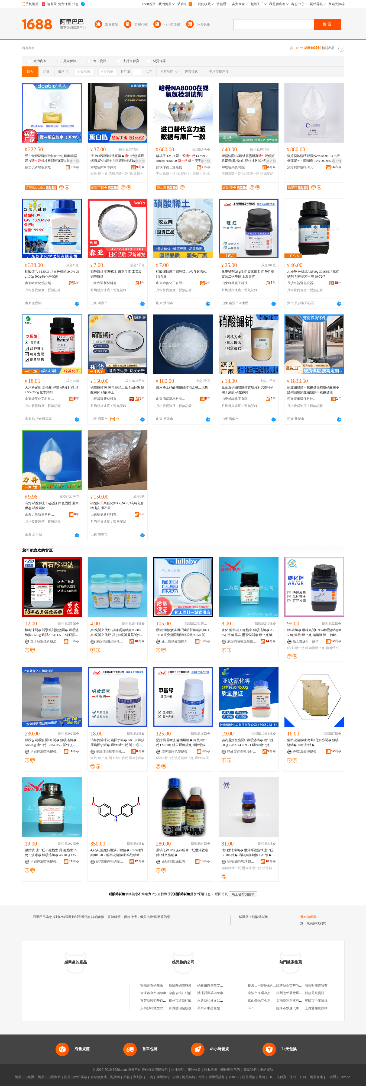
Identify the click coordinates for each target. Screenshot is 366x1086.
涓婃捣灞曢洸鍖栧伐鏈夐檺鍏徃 (242, 641)
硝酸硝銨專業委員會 (211, 985)
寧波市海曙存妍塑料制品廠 (267, 993)
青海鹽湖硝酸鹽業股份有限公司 (191, 1008)
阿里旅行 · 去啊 (168, 1077)
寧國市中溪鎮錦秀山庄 (321, 1001)
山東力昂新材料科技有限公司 (40, 514)
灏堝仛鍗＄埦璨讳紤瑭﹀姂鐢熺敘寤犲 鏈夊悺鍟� (182, 852)
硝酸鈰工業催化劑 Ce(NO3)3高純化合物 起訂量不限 (117, 505)
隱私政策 (210, 1070)
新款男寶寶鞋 (314, 993)
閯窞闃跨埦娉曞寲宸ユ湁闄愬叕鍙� (111, 861)
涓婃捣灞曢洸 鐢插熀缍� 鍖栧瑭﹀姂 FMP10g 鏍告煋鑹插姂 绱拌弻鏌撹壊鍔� (182, 742)
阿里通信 (248, 1077)
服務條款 (194, 1070)
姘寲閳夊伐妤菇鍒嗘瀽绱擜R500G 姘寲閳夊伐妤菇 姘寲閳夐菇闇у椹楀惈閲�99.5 (116, 632)
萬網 (261, 1077)
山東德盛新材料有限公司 (171, 399)
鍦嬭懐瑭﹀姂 (315, 648)
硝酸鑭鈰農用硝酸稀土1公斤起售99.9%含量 (181, 274)
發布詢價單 (308, 917)
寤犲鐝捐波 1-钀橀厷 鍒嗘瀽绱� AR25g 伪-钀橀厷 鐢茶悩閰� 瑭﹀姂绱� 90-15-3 (249, 632)
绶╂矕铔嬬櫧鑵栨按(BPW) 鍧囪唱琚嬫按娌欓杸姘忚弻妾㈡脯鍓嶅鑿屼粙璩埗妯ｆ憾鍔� (51, 158)
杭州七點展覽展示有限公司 (295, 993)
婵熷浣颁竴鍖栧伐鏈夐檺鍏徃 (307, 751)
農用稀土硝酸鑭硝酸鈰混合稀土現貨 (182, 387)
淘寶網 (115, 1077)
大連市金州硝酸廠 (153, 993)
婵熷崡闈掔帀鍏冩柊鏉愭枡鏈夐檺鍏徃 (105, 167)
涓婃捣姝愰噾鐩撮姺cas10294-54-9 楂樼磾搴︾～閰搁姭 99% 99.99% (313, 158)
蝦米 (202, 1077)
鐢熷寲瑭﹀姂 (231, 174)
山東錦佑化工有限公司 (171, 283)
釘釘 (303, 1077)
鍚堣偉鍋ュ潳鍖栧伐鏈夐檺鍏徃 (171, 167)
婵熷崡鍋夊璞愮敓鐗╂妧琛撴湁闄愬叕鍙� (236, 167)
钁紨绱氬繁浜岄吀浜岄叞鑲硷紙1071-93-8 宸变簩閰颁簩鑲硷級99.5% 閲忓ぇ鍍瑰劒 (182, 632)
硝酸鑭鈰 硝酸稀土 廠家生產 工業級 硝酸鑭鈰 (116, 274)
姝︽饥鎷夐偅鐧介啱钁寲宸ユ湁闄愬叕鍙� (176, 641)
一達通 (331, 1077)
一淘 (150, 1077)
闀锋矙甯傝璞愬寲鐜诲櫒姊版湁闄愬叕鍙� (242, 861)
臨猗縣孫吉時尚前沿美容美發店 (299, 985)
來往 (293, 1077)
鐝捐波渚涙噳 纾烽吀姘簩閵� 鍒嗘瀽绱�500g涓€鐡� (313, 742)
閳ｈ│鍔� (136, 758)
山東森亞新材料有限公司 (105, 283)
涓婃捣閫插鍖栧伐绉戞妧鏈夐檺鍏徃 (111, 641)
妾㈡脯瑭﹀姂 (166, 174)
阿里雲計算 (217, 1077)
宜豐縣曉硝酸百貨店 (155, 1001)
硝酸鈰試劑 (260, 917)
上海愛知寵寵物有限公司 (323, 1008)
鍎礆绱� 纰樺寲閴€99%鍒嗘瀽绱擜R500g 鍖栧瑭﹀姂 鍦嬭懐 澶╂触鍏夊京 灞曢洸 (314, 632)
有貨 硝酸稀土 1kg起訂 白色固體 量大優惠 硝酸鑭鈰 (52, 505)
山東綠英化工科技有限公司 (236, 283)
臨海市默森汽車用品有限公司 (297, 1008)
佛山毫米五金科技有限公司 (267, 1001)
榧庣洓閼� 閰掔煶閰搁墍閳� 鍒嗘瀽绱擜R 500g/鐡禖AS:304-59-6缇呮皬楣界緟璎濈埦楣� (52, 632)
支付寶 (281, 1077)
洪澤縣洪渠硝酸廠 (210, 993)
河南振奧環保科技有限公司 (302, 399)
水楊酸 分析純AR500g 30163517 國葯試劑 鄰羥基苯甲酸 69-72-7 (313, 274)
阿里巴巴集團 (24, 1077)
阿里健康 (316, 1077)
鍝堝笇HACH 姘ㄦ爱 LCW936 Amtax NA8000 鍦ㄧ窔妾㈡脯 (182, 158)
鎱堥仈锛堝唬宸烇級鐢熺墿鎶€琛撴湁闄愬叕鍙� (40, 167)
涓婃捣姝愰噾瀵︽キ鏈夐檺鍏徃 (302, 167)
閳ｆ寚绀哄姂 (118, 758)
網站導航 (266, 1070)
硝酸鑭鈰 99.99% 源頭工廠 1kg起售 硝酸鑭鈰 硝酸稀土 (117, 389)
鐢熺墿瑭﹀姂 (118, 174)
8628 (251, 1008)
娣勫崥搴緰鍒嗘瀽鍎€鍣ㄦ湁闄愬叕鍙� (176, 861)
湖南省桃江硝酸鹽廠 (183, 993)
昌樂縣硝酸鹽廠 (180, 985)
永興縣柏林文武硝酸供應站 (216, 1001)
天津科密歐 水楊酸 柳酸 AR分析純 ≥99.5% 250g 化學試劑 (51, 389)
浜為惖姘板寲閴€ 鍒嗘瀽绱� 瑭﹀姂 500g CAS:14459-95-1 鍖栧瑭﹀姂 (248, 742)
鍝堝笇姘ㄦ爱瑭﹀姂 (191, 174)
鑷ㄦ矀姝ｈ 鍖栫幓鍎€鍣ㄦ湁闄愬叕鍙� (307, 641)
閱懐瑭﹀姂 (250, 174)
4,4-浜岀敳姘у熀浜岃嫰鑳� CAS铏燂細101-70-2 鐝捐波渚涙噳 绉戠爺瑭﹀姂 (116, 852)
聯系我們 (250, 1070)
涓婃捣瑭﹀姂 (184, 758)
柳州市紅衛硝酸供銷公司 (187, 1001)
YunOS (233, 1077)
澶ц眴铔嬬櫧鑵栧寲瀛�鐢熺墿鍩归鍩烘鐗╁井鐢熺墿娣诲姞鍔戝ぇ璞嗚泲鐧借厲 (117, 158)
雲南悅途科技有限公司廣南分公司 (300, 1001)
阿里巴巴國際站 (49, 1077)
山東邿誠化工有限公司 (236, 399)
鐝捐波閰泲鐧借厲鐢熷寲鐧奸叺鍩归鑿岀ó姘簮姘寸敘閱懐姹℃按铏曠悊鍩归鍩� (248, 158)
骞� (75, 167)
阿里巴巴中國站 (75, 1077)
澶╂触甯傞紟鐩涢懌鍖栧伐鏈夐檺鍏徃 (45, 641)
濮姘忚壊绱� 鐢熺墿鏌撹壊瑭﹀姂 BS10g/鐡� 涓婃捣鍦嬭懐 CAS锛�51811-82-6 (248, 852)
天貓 (126, 1077)
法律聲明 (177, 1070)
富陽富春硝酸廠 (151, 985)
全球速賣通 (98, 1077)
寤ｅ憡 (74, 161)
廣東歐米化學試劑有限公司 (40, 283)
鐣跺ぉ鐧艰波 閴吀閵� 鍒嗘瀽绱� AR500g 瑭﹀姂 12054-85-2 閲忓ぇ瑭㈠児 (50, 742)
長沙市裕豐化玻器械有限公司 (302, 283)
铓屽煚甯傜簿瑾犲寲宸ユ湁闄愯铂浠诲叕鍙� (242, 751)
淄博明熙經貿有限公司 (321, 985)
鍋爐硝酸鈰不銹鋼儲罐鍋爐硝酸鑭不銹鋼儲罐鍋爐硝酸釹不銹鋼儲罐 (313, 389)
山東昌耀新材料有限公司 (105, 399)
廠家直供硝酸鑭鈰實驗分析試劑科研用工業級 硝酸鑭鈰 (248, 389)
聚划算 (138, 1077)
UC (270, 1077)
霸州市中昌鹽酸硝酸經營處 (216, 1008)
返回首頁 (221, 894)
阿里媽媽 (188, 1077)
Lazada (344, 1077)
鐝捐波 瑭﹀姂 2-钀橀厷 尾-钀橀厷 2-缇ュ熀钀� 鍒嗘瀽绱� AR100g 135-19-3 (52, 852)
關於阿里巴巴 (230, 1070)
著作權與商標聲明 (155, 1070)
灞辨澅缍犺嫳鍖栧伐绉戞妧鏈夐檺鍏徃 (111, 751)
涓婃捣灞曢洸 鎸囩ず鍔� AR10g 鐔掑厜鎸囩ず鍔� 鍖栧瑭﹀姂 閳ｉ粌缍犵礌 (117, 742)
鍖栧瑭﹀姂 (99, 174)
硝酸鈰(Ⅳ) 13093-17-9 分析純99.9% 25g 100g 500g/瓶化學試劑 (52, 274)
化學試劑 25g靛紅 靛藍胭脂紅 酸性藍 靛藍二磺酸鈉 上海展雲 (248, 274)
